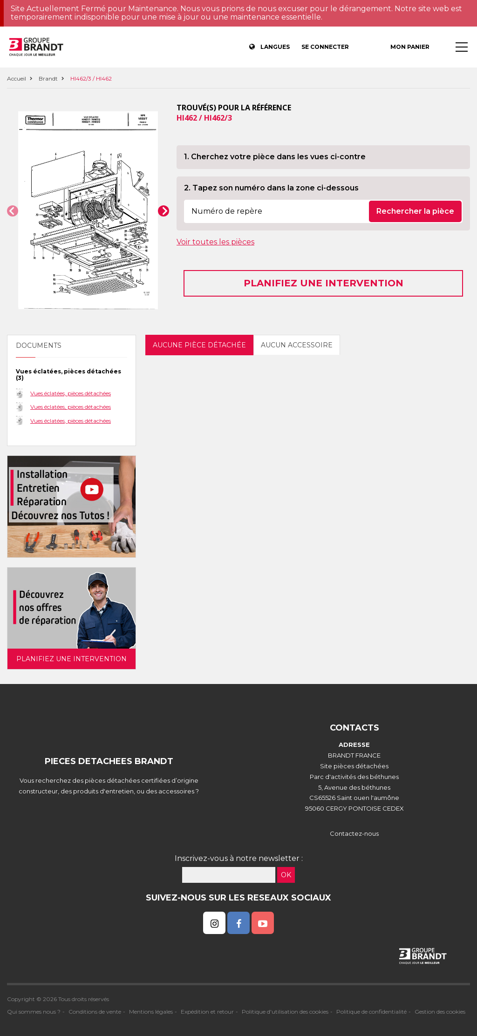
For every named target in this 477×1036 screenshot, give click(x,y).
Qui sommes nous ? (34, 1011)
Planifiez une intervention (323, 283)
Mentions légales (151, 1011)
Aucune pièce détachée (199, 345)
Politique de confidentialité (371, 1011)
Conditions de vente (94, 1011)
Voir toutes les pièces (215, 241)
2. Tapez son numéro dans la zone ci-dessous (271, 187)
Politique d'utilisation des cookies (285, 1011)
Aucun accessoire (297, 345)
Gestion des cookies (440, 1011)
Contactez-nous (354, 833)
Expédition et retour (207, 1011)
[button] (12, 211)
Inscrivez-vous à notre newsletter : (239, 858)
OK (286, 875)
